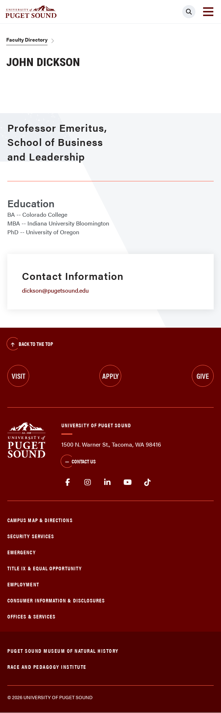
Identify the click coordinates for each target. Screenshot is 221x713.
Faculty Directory (26, 39)
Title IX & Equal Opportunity (44, 568)
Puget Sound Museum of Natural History (63, 650)
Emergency (21, 552)
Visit (18, 375)
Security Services (30, 536)
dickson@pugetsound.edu (55, 290)
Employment (23, 584)
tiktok (147, 482)
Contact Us (78, 462)
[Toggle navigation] (208, 11)
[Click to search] (188, 11)
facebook (67, 482)
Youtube (127, 482)
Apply (110, 375)
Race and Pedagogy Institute (47, 666)
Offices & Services (31, 616)
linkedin (107, 482)
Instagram (87, 482)
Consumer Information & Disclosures (56, 600)
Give (203, 375)
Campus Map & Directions (40, 520)
